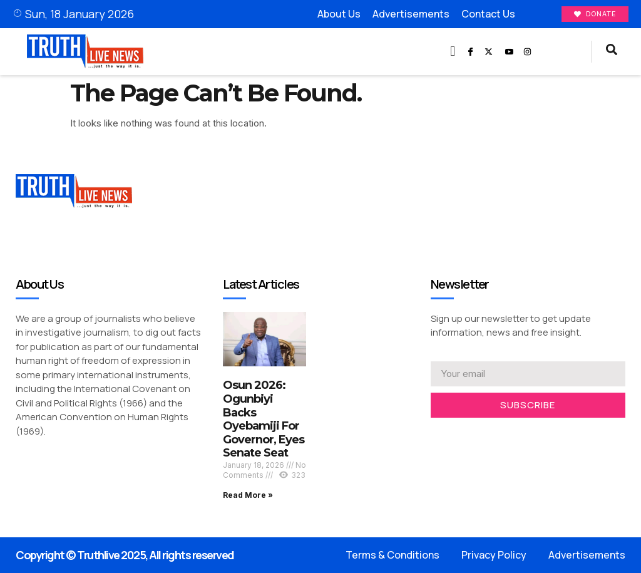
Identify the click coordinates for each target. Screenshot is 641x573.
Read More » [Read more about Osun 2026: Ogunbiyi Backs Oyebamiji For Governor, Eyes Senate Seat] (248, 495)
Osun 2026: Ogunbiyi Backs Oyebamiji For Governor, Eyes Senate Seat (263, 419)
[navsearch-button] (611, 52)
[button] (453, 51)
